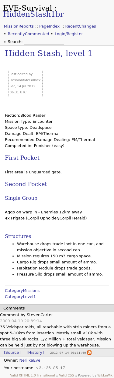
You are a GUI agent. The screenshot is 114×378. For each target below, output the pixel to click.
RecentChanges (80, 26)
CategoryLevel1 (20, 296)
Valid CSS (66, 375)
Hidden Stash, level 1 (49, 53)
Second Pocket (26, 184)
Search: (16, 41)
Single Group (21, 198)
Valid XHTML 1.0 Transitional (32, 375)
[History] (35, 352)
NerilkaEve (29, 360)
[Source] (12, 352)
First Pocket (22, 158)
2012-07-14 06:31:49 (68, 352)
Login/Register (69, 34)
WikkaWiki (105, 375)
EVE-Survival (27, 8)
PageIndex (49, 26)
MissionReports (19, 26)
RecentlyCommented (28, 34)
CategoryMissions (22, 290)
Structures (18, 236)
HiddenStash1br (33, 14)
